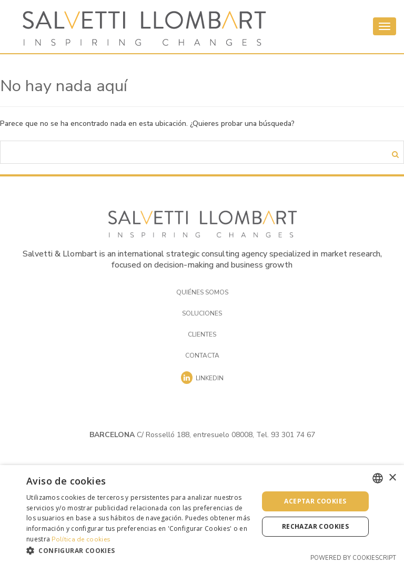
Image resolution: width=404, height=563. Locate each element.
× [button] (392, 478)
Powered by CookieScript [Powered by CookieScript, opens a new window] (353, 558)
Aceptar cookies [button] (315, 501)
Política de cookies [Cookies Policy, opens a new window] (81, 539)
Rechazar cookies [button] (315, 526)
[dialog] (202, 514)
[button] (138, 550)
